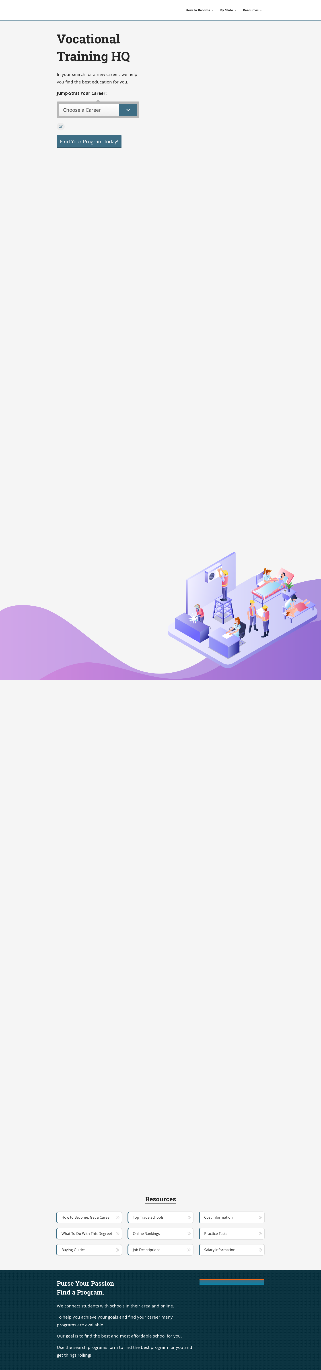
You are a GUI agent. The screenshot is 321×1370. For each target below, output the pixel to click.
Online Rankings (146, 1233)
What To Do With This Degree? (87, 1233)
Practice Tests (215, 1233)
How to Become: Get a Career (86, 1217)
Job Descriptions (146, 1249)
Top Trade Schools (148, 1217)
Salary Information (219, 1249)
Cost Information (218, 1217)
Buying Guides (74, 1249)
